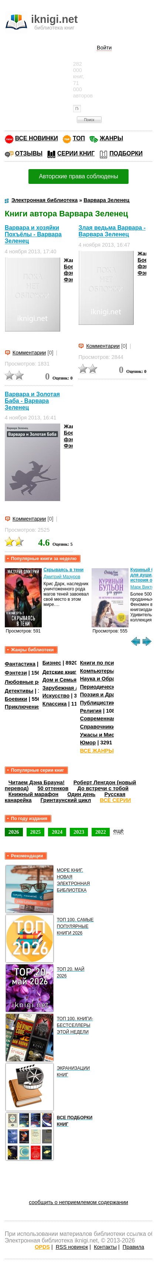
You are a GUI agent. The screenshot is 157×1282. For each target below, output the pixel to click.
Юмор (88, 742)
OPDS (42, 1247)
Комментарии (29, 353)
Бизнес (51, 663)
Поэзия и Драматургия (110, 694)
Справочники (97, 727)
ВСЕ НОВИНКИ (36, 138)
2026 (13, 832)
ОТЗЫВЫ (28, 153)
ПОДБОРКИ (126, 153)
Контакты (105, 1247)
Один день (81, 794)
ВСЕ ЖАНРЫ (97, 751)
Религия (91, 711)
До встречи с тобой (103, 788)
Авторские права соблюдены (78, 176)
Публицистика (99, 703)
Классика (54, 704)
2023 (79, 832)
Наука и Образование (108, 679)
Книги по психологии (108, 663)
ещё (118, 831)
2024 (57, 832)
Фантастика (20, 664)
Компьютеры (97, 671)
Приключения (23, 707)
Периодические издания (112, 687)
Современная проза (106, 718)
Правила (133, 1247)
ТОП (79, 138)
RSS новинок (72, 1247)
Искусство (56, 696)
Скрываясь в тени (63, 569)
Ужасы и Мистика (103, 735)
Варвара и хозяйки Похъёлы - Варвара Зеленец (33, 234)
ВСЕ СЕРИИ (115, 800)
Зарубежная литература (74, 688)
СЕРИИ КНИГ (76, 153)
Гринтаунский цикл (66, 800)
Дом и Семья (59, 680)
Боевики (16, 699)
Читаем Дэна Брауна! (36, 782)
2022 (100, 832)
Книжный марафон (33, 794)
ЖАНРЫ (111, 138)
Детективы (19, 691)
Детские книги (61, 672)
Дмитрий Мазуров (62, 576)
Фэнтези (16, 673)
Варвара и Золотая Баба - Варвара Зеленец (32, 401)
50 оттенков (52, 788)
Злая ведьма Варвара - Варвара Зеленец (112, 230)
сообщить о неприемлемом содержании (78, 1202)
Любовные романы (30, 682)
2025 (35, 832)
